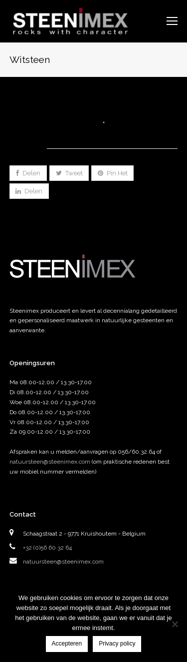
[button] (28, 173)
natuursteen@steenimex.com (49, 461)
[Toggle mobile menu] (172, 20)
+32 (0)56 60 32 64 (47, 547)
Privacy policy (117, 643)
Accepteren (67, 643)
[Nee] (175, 624)
